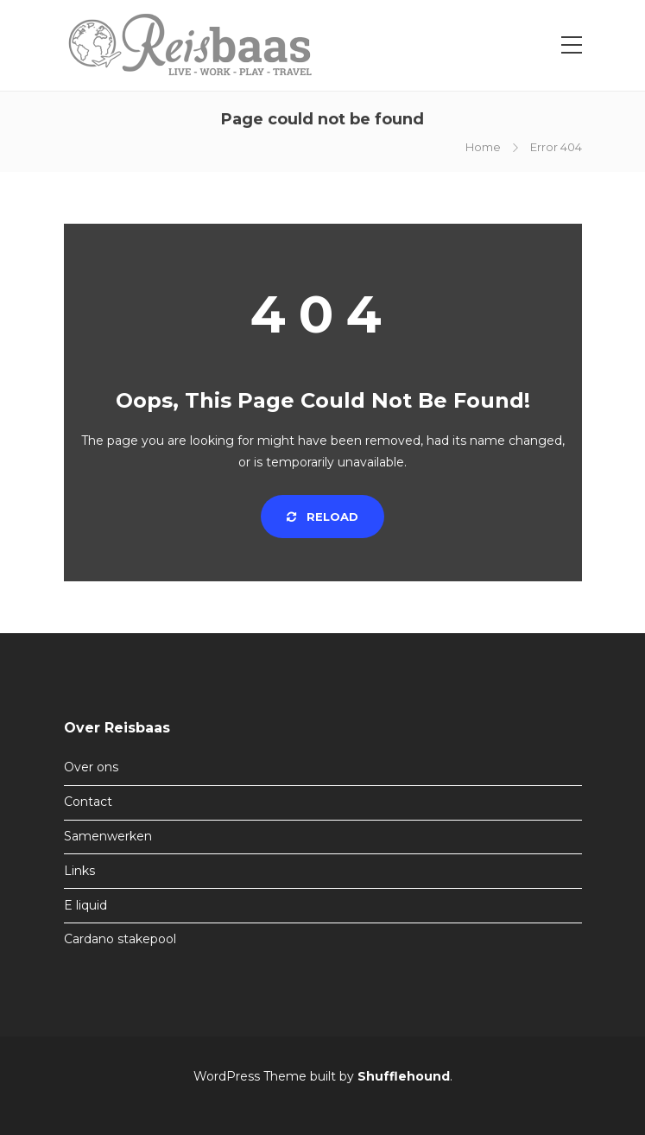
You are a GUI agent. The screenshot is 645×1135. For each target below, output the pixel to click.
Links (79, 870)
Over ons (91, 767)
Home (483, 147)
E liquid (85, 905)
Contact (88, 801)
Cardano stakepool (120, 939)
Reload (322, 516)
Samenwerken (108, 836)
